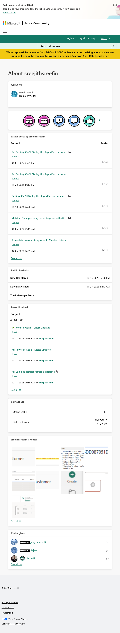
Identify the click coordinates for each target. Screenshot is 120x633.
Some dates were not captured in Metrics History (39, 240)
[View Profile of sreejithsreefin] (46, 338)
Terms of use (8, 607)
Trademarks (7, 612)
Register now (102, 56)
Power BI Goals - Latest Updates (32, 327)
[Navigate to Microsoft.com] (11, 23)
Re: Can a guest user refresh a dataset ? (34, 371)
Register (70, 38)
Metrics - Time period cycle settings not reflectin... (40, 218)
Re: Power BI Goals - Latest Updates (31, 349)
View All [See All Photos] (16, 521)
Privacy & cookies (10, 602)
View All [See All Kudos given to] (16, 564)
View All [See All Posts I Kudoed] (16, 390)
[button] (23, 458)
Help (93, 38)
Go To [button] (104, 38)
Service (15, 156)
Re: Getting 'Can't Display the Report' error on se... (40, 152)
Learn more (9, 12)
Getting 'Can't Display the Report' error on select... (40, 196)
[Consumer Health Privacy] (60, 623)
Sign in (83, 38)
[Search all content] (77, 46)
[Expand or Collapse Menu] (4, 31)
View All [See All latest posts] (16, 258)
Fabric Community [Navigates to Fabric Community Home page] (37, 23)
